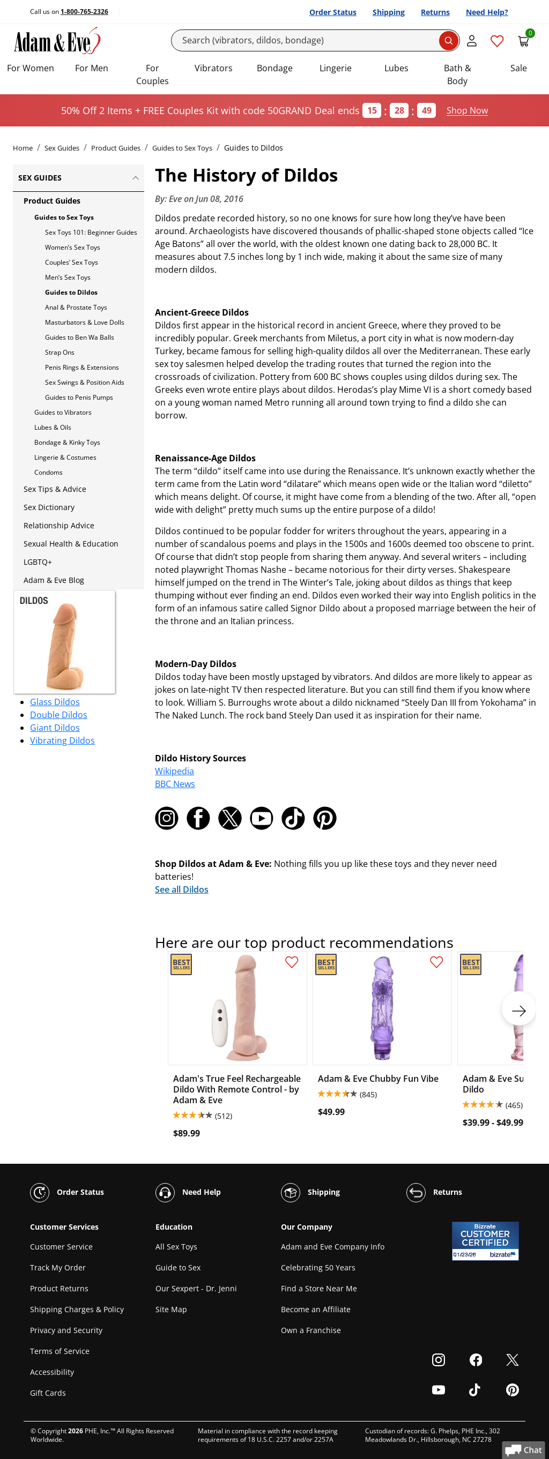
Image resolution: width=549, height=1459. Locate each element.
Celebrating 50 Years (318, 1267)
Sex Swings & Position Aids (84, 382)
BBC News (175, 784)
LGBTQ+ (38, 562)
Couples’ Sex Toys (71, 262)
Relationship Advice (59, 525)
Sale (518, 68)
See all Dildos (182, 889)
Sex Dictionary (49, 507)
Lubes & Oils (52, 427)
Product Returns (59, 1288)
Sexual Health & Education (71, 543)
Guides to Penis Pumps (79, 397)
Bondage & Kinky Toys (67, 442)
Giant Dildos (55, 728)
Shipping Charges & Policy (77, 1309)
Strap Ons (60, 352)
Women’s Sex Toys (72, 247)
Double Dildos (58, 715)
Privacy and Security (66, 1330)
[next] (519, 1008)
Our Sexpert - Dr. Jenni (196, 1288)
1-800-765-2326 (84, 11)
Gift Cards (48, 1393)
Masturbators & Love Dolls (84, 322)
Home (23, 148)
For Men (91, 68)
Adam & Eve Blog (54, 580)
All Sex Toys (176, 1246)
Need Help (188, 1192)
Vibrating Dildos (62, 740)
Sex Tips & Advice (55, 489)
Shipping (389, 12)
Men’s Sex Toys (68, 277)
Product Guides (115, 148)
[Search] (315, 40)
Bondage (275, 68)
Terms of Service (60, 1351)
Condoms (48, 472)
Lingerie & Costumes (65, 457)
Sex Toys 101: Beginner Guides (91, 232)
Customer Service (61, 1246)
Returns (435, 12)
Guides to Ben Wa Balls (79, 337)
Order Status (333, 12)
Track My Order (58, 1267)
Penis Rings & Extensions (82, 367)
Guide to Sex (178, 1267)
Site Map (171, 1309)
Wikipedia (174, 771)
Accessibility (52, 1372)
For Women (30, 68)
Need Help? (487, 12)
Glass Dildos (55, 702)
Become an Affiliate (316, 1309)
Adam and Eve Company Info (332, 1246)
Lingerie (336, 68)
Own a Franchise (311, 1330)
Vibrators (214, 68)
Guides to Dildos (71, 292)
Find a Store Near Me (319, 1288)
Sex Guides (61, 148)
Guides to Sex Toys (182, 148)
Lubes (396, 68)
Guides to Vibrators (63, 412)
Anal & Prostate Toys (76, 307)
